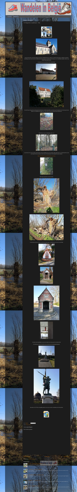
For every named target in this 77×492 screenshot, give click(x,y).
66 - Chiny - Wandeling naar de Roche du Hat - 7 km (36, 463)
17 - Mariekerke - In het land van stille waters (35, 469)
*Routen (27, 424)
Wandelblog (16, 16)
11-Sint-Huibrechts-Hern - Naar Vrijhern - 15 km (36, 474)
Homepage (9, 16)
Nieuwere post (27, 456)
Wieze (30, 424)
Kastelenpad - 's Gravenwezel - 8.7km (34, 480)
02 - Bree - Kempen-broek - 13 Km (34, 485)
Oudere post (67, 456)
